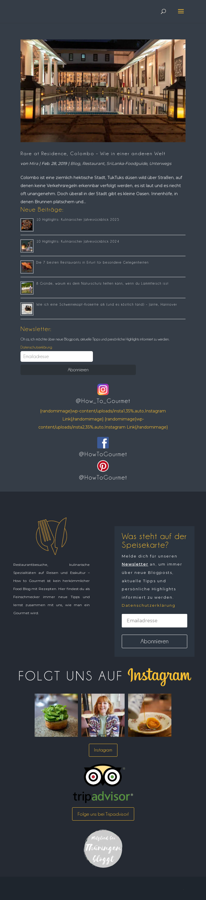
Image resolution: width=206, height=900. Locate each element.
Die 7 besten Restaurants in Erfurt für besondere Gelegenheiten (92, 262)
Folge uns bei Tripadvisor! (103, 814)
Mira (33, 163)
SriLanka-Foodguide (126, 163)
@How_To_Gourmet (103, 401)
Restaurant (93, 163)
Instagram (103, 749)
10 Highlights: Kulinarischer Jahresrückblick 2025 (77, 219)
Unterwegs (160, 163)
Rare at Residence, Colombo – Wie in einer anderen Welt (93, 153)
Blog (75, 163)
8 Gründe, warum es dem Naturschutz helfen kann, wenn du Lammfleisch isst (102, 283)
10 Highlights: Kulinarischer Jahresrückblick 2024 (77, 241)
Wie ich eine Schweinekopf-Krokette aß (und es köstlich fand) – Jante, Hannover (106, 304)
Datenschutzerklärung (36, 347)
